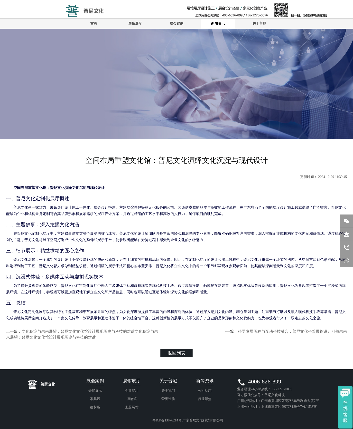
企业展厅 (132, 390)
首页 (93, 23)
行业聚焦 (205, 399)
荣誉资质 (168, 399)
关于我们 (168, 390)
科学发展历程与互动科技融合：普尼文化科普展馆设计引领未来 (292, 331)
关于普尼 (259, 23)
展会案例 (176, 23)
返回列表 (176, 353)
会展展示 (95, 390)
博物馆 (132, 399)
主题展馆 (132, 407)
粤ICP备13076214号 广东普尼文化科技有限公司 (187, 420)
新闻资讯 (218, 23)
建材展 (95, 407)
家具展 (95, 399)
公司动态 (205, 390)
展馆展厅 (135, 23)
